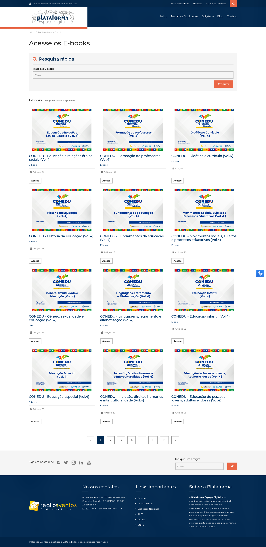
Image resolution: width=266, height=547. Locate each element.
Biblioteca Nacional (148, 508)
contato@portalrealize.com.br (106, 508)
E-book (33, 164)
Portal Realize (145, 503)
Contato (232, 16)
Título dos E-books (43, 68)
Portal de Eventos (179, 3)
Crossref (142, 498)
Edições (207, 16)
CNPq (141, 524)
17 (164, 440)
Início (163, 16)
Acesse (35, 180)
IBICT (140, 514)
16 (153, 440)
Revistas (197, 3)
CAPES (141, 519)
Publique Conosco (216, 3)
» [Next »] (175, 440)
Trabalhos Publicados (184, 16)
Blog (220, 16)
